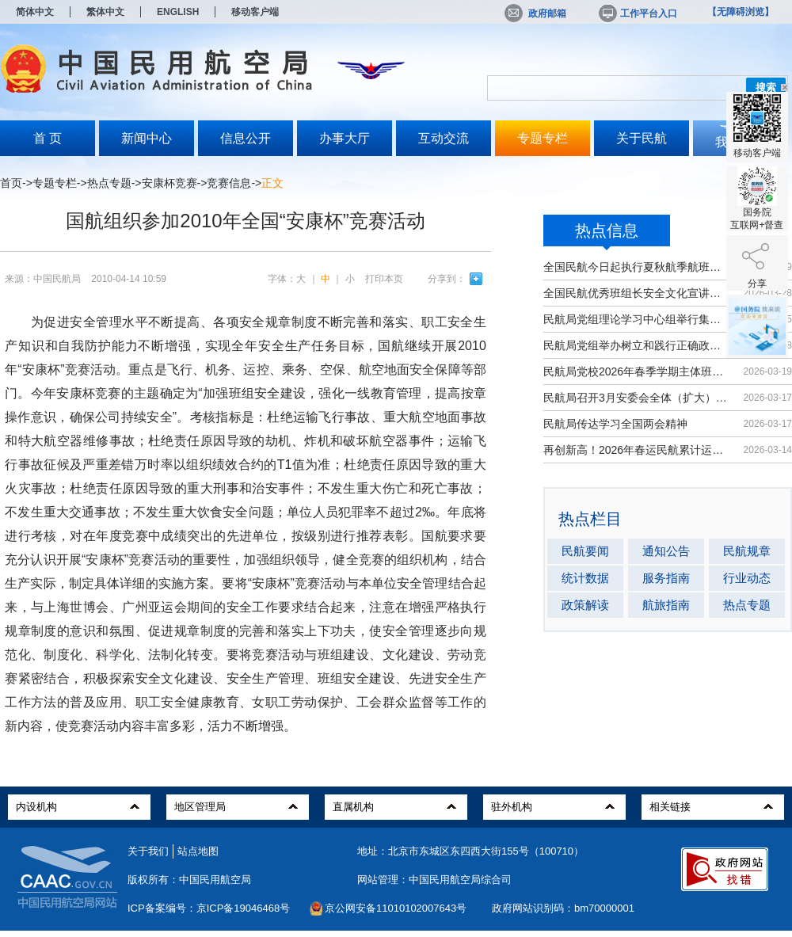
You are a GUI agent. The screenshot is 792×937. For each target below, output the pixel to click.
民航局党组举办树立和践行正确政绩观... (635, 345)
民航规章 (747, 551)
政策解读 (585, 604)
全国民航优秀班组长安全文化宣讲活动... (635, 293)
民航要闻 (585, 551)
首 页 (47, 138)
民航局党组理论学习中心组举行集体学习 (635, 319)
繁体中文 (105, 11)
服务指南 (666, 578)
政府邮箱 (535, 13)
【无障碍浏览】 (740, 11)
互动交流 (443, 138)
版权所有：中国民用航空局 (189, 880)
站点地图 (198, 851)
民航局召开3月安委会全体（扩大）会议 (635, 397)
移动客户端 (255, 11)
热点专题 (109, 183)
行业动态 (747, 578)
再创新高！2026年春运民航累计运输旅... (635, 450)
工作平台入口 (636, 13)
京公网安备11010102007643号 (395, 908)
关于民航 (641, 138)
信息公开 (245, 138)
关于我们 (148, 851)
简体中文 (35, 11)
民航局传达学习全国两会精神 (615, 423)
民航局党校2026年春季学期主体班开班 (635, 371)
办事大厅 (344, 138)
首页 (11, 183)
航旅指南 (666, 604)
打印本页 (384, 278)
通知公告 (666, 551)
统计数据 (585, 578)
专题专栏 (542, 138)
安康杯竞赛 (169, 183)
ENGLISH (178, 11)
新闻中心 (146, 138)
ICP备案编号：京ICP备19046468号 (209, 908)
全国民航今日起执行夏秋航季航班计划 (635, 267)
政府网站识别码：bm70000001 (563, 908)
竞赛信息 (229, 183)
